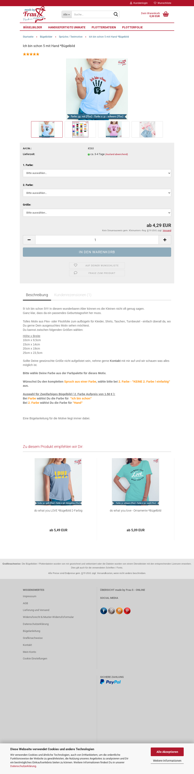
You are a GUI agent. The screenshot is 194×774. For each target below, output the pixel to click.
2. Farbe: (28, 184)
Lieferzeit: (29, 154)
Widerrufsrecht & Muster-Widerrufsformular (48, 617)
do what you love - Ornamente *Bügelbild (135, 510)
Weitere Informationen (167, 760)
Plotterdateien (104, 27)
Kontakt (27, 644)
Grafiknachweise (33, 637)
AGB (25, 603)
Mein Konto (29, 651)
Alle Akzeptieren (167, 751)
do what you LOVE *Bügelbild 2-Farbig (58, 510)
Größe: (27, 204)
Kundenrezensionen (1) (72, 295)
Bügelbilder (32, 27)
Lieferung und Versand (36, 610)
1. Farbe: (28, 165)
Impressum (29, 596)
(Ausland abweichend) (116, 154)
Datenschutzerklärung (23, 766)
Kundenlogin (139, 3)
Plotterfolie (132, 27)
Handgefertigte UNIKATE (66, 27)
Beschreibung (37, 295)
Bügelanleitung (31, 631)
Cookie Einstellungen (35, 658)
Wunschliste (162, 3)
